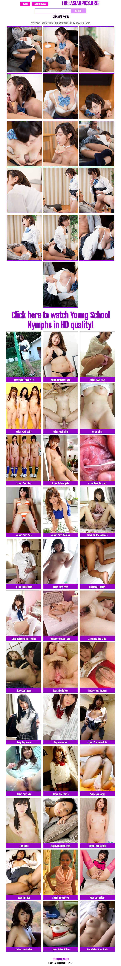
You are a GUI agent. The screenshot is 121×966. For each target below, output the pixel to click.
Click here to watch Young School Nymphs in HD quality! (60, 320)
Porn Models (40, 4)
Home (25, 4)
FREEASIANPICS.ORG (79, 3)
